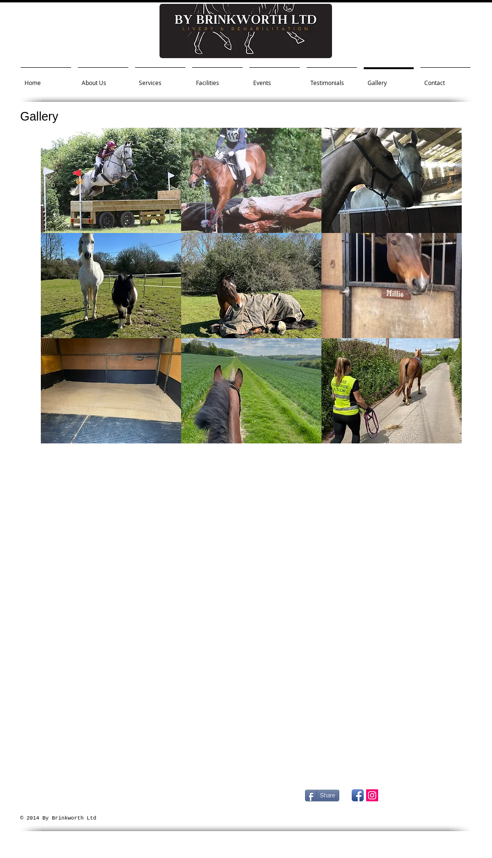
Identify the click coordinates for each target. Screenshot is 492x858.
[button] (111, 180)
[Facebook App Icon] (358, 795)
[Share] (322, 795)
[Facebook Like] (412, 813)
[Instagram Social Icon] (372, 795)
